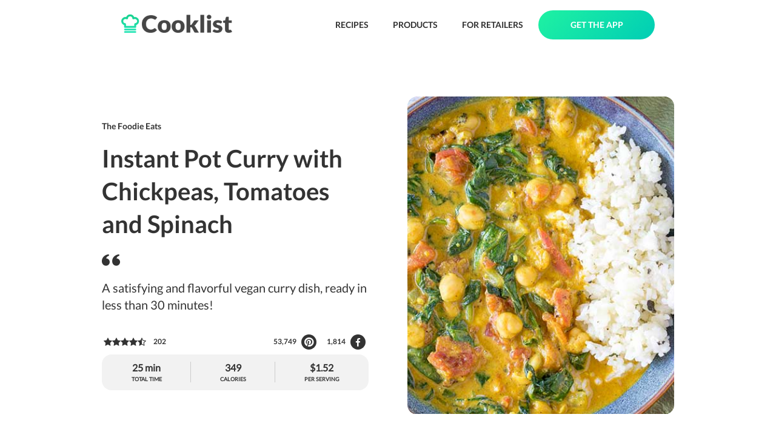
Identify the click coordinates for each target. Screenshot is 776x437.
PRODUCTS (415, 24)
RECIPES (352, 24)
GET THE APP (596, 24)
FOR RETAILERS (492, 24)
